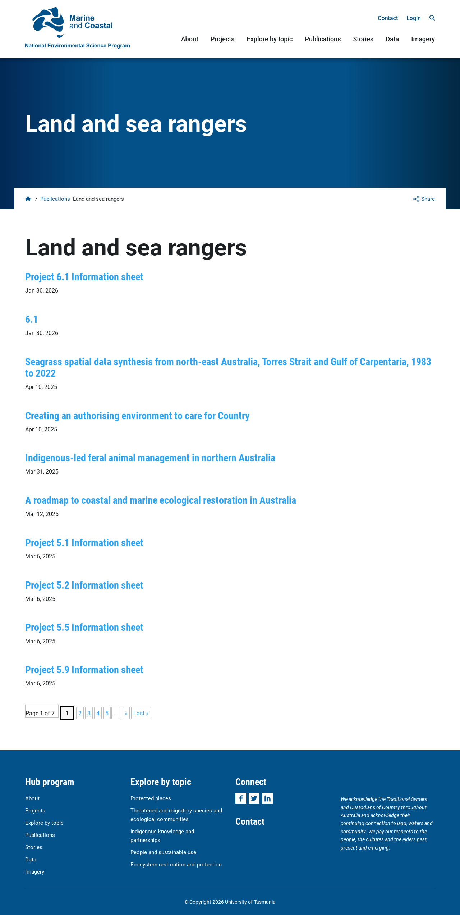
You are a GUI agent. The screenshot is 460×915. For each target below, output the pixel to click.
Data (392, 39)
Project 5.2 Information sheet (84, 585)
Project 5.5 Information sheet (84, 627)
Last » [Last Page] (141, 713)
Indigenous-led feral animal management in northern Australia (150, 457)
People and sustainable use (163, 852)
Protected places (150, 798)
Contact (388, 18)
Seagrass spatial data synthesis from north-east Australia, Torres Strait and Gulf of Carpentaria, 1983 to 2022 (228, 367)
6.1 (31, 319)
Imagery (423, 39)
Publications (323, 39)
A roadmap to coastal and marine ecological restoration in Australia (160, 500)
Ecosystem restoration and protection (176, 864)
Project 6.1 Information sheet (84, 276)
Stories (363, 39)
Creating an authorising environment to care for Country (137, 415)
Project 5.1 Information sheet (84, 542)
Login (413, 18)
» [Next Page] (126, 713)
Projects (223, 39)
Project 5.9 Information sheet (84, 669)
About (189, 39)
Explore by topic (270, 39)
